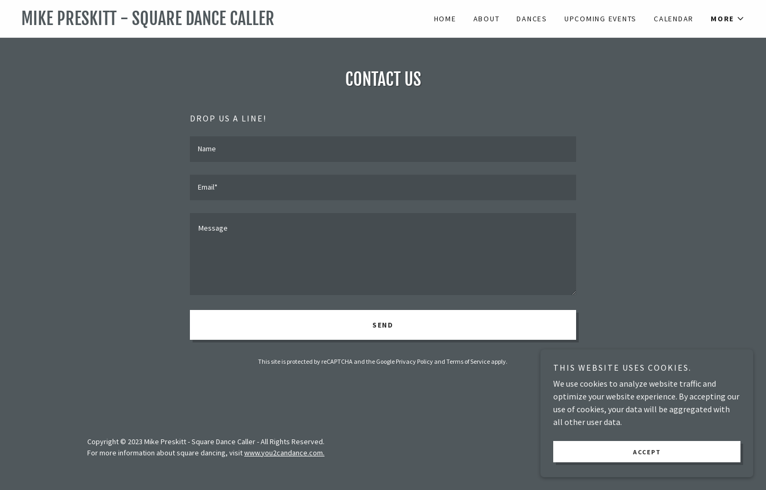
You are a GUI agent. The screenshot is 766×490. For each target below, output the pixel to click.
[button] (728, 18)
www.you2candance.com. (284, 453)
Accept (647, 452)
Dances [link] (532, 18)
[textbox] (383, 149)
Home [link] (445, 18)
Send (383, 325)
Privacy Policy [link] (414, 361)
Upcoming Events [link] (600, 18)
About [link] (486, 18)
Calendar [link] (674, 18)
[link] (202, 22)
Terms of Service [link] (468, 361)
